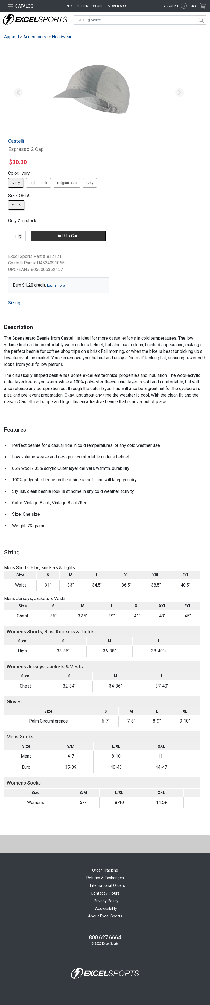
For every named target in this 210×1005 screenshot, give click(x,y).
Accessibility (106, 908)
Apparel (11, 36)
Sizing (14, 302)
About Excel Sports (105, 916)
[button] (18, 92)
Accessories (35, 36)
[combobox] (140, 20)
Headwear (61, 36)
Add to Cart (68, 235)
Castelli (16, 141)
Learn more (56, 285)
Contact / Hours (105, 893)
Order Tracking (105, 870)
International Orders (107, 885)
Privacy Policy (106, 901)
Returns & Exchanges (105, 878)
